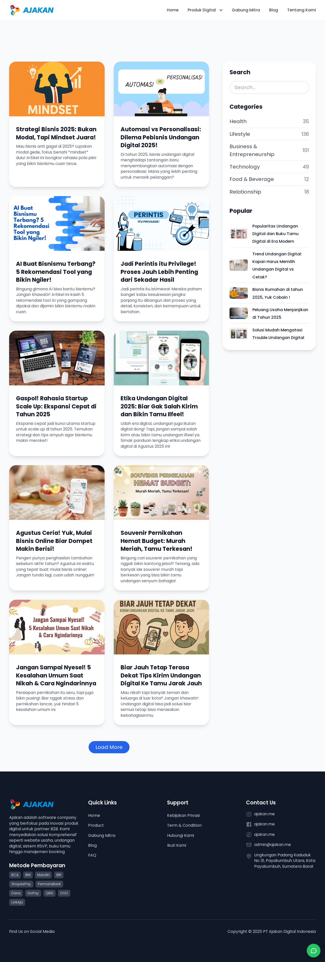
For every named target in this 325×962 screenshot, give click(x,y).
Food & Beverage (252, 179)
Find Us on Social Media (32, 931)
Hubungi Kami (180, 835)
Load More (109, 747)
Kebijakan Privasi (183, 815)
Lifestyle (240, 134)
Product (96, 825)
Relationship (245, 191)
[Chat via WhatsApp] (313, 950)
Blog (273, 10)
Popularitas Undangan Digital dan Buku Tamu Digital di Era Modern (275, 233)
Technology (245, 166)
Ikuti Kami (176, 845)
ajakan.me (264, 814)
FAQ (92, 855)
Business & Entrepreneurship (252, 150)
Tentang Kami (301, 10)
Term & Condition (184, 825)
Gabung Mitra (246, 10)
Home (172, 10)
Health (238, 121)
